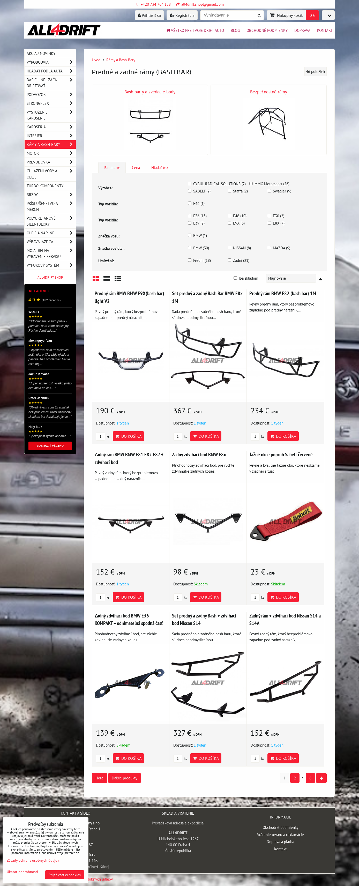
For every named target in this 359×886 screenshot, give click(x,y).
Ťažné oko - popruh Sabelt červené (281, 454)
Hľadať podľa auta (51, 71)
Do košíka (128, 436)
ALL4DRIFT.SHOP (50, 277)
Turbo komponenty (45, 185)
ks (102, 436)
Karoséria (51, 127)
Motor (51, 153)
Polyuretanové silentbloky (51, 221)
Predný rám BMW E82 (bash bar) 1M (282, 293)
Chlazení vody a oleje (51, 174)
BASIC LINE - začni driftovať (51, 83)
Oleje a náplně (51, 233)
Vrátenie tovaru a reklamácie (280, 834)
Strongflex (51, 103)
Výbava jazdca (51, 241)
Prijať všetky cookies (65, 874)
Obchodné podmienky (267, 30)
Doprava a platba (280, 841)
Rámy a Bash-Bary (51, 144)
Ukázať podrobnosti (22, 872)
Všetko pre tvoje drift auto (195, 30)
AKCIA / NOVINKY (41, 53)
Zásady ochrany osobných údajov (33, 860)
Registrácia (182, 15)
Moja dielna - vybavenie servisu (51, 253)
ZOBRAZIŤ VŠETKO (50, 445)
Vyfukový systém (51, 265)
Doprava (302, 30)
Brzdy (51, 194)
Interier (51, 135)
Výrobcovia (51, 62)
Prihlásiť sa (149, 15)
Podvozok (51, 94)
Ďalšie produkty (124, 777)
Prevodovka (51, 162)
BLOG (235, 30)
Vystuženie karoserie (51, 115)
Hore (99, 777)
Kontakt (325, 30)
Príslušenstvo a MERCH (51, 206)
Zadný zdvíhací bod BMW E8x (199, 454)
